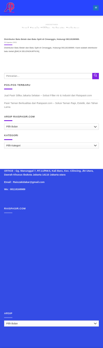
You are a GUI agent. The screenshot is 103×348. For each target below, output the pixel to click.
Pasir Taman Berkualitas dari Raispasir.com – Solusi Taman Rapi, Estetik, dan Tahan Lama (51, 105)
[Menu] (96, 8)
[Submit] (95, 76)
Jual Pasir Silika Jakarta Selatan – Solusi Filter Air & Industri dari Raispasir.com (48, 95)
